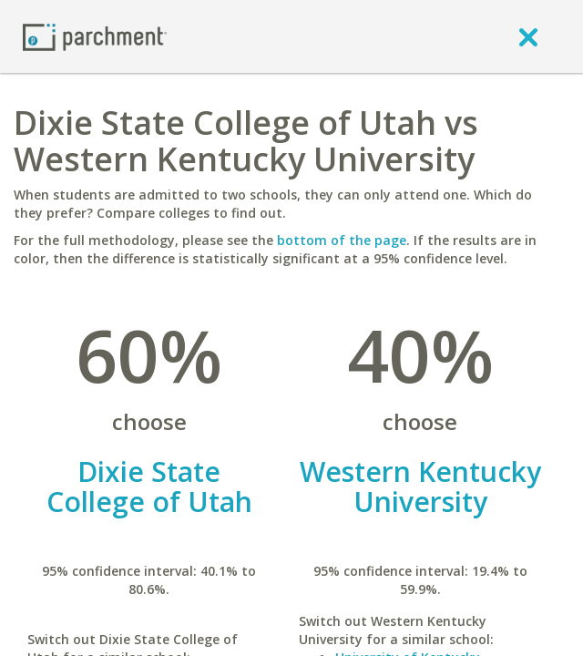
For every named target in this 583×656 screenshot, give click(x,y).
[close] (528, 36)
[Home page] (95, 36)
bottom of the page (341, 240)
